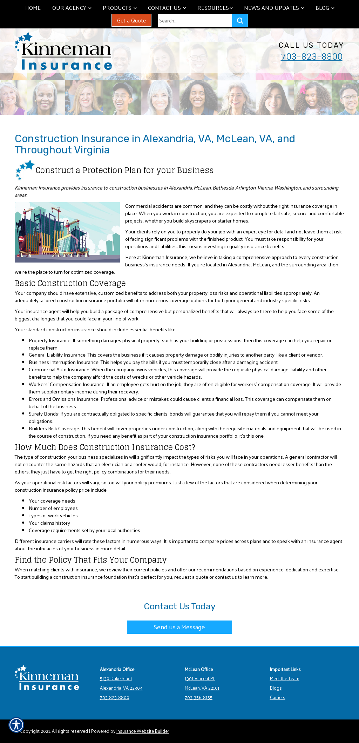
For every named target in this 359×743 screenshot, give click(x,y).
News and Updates (276, 7)
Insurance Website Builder (142, 731)
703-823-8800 (312, 56)
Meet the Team (284, 678)
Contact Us (169, 7)
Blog (327, 7)
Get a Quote (131, 20)
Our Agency (74, 7)
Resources (217, 7)
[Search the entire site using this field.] (194, 20)
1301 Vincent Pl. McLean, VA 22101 (202, 683)
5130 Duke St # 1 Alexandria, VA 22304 (121, 683)
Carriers (277, 697)
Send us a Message (179, 626)
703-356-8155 (198, 697)
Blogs (276, 687)
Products (122, 7)
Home (33, 7)
